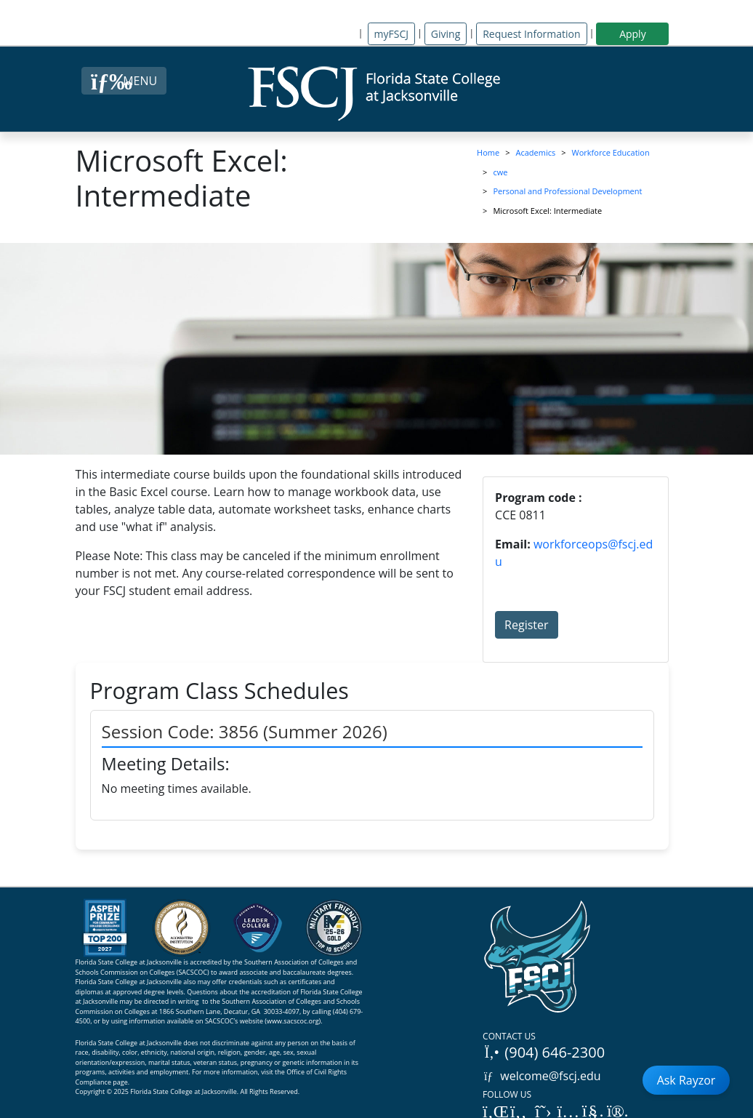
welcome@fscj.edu (542, 1076)
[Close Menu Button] (123, 81)
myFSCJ (391, 34)
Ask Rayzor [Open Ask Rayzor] (686, 1080)
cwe (500, 172)
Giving (445, 34)
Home (488, 152)
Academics (536, 152)
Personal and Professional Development (567, 190)
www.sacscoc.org (293, 1021)
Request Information (531, 34)
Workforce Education (611, 152)
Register (526, 625)
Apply (632, 34)
